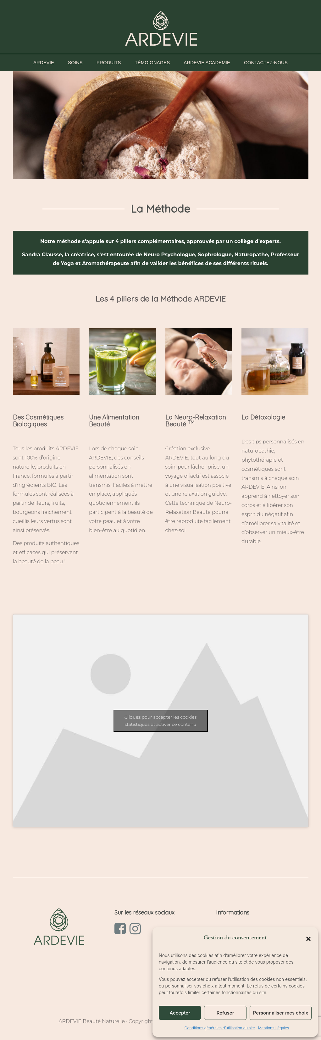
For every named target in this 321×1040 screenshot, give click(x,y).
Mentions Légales (273, 1028)
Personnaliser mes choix (280, 1013)
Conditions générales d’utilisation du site (220, 1028)
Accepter (179, 1013)
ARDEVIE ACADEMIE (208, 62)
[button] (308, 939)
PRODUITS (110, 62)
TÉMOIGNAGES (154, 62)
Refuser (225, 1013)
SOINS (77, 62)
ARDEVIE (45, 62)
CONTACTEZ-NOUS (266, 62)
